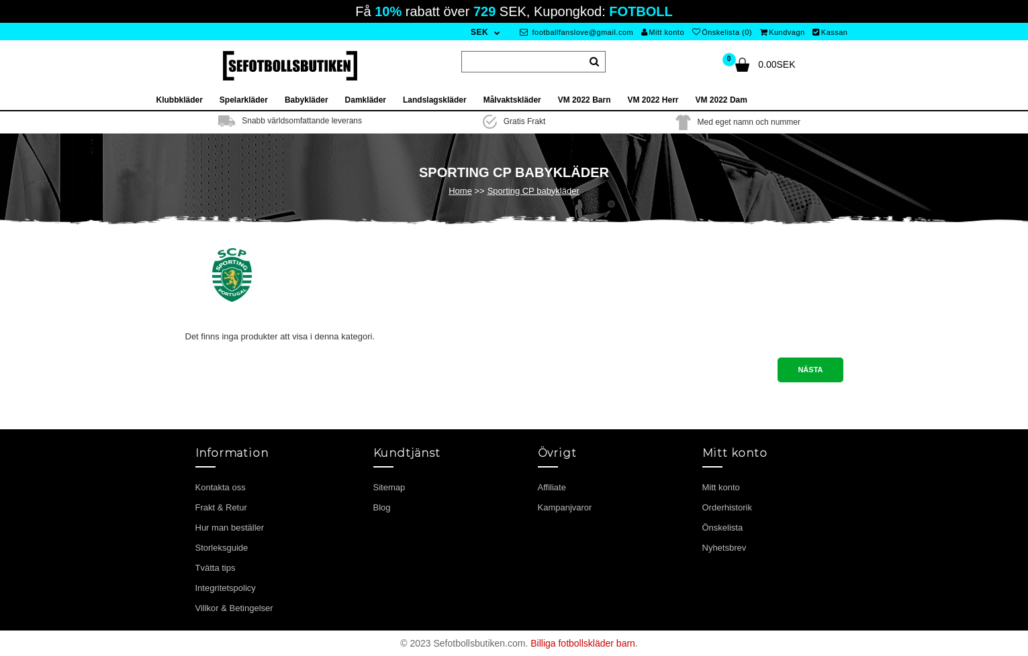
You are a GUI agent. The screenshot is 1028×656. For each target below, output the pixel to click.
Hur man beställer (230, 528)
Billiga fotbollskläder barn (582, 643)
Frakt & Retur (221, 507)
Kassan (829, 32)
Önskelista (722, 528)
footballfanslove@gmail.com (576, 32)
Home (460, 191)
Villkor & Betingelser (234, 608)
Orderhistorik (727, 507)
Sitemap (389, 487)
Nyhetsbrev (724, 548)
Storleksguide (221, 548)
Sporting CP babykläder (533, 191)
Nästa (810, 370)
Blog (382, 507)
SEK (479, 32)
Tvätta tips (215, 568)
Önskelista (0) (722, 32)
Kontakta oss (220, 487)
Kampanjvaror (565, 507)
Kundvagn (782, 32)
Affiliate (552, 487)
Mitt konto (662, 32)
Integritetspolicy (225, 588)
